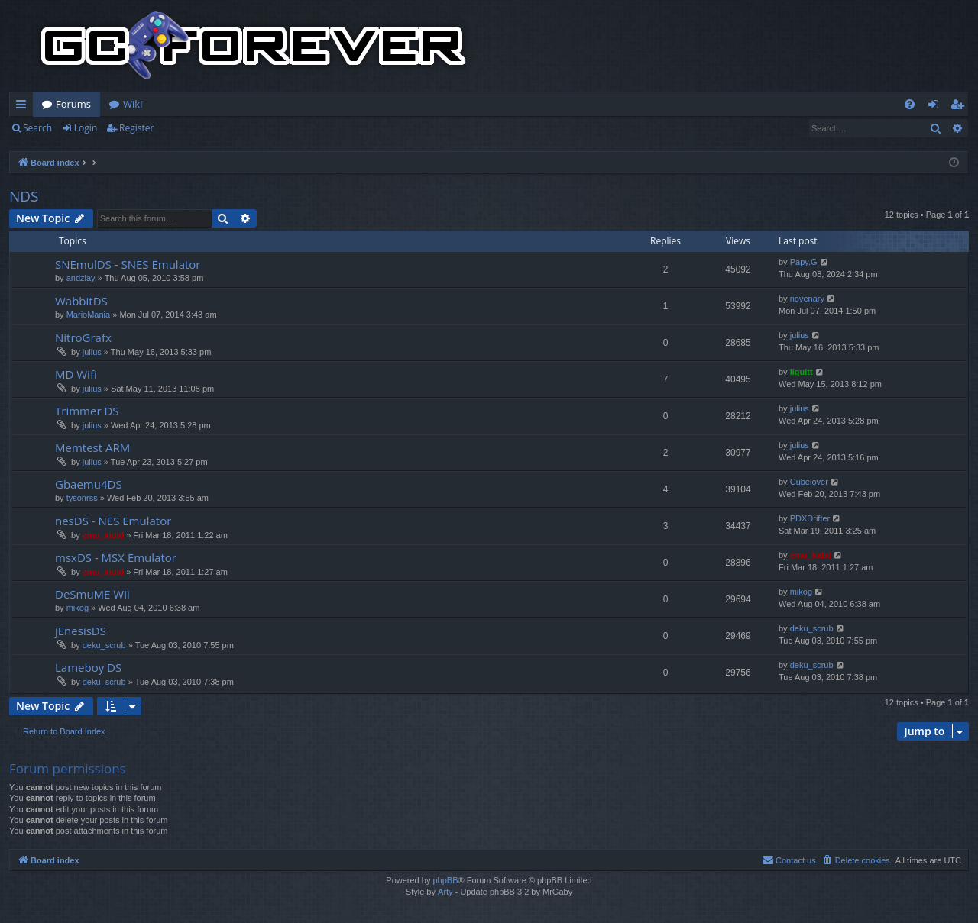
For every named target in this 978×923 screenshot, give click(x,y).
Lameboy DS (88, 667)
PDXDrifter (810, 518)
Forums (73, 104)
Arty (445, 891)
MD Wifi (76, 374)
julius (92, 352)
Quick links (24, 107)
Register (136, 127)
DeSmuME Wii (92, 594)
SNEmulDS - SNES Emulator (127, 264)
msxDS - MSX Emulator (115, 557)
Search (37, 127)
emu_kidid (103, 535)
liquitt (801, 371)
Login (85, 127)
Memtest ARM (92, 447)
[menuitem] (909, 104)
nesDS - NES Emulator (113, 520)
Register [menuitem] (960, 107)
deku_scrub (104, 645)
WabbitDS (81, 300)
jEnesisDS (80, 630)
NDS (24, 196)
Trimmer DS (87, 410)
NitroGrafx (83, 337)
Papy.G (804, 261)
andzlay (81, 277)
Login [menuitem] (936, 107)
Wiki (132, 104)
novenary (807, 298)
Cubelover (809, 481)
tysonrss (82, 497)
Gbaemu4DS (88, 484)
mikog (77, 607)
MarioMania (88, 314)
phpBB (445, 880)
